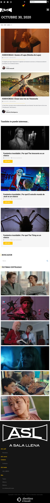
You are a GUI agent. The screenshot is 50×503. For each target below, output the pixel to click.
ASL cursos (4, 456)
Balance (4, 485)
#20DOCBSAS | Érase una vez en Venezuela (20, 98)
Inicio (2, 25)
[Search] (48, 2)
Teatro (4, 479)
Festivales (13, 57)
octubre (8, 25)
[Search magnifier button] (47, 261)
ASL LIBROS (5, 471)
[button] (47, 9)
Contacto (5, 463)
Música (4, 482)
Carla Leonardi (10, 68)
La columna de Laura (8, 488)
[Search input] (24, 261)
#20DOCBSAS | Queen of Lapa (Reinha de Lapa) (21, 55)
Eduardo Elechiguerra (12, 112)
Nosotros (5, 452)
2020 (5, 25)
